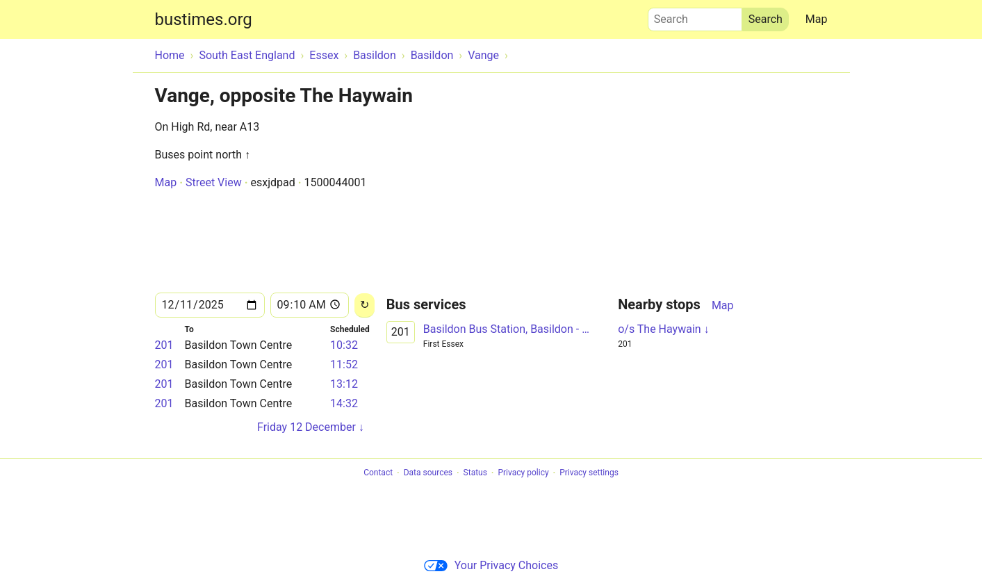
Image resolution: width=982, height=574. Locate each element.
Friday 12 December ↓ (310, 427)
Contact (378, 473)
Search (695, 16)
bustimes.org (203, 19)
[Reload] (364, 305)
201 (164, 345)
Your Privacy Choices (491, 565)
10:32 (344, 345)
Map (816, 19)
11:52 (344, 364)
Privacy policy (523, 473)
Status (475, 473)
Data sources (428, 473)
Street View (214, 182)
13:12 (344, 384)
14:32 (344, 403)
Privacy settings (589, 473)
